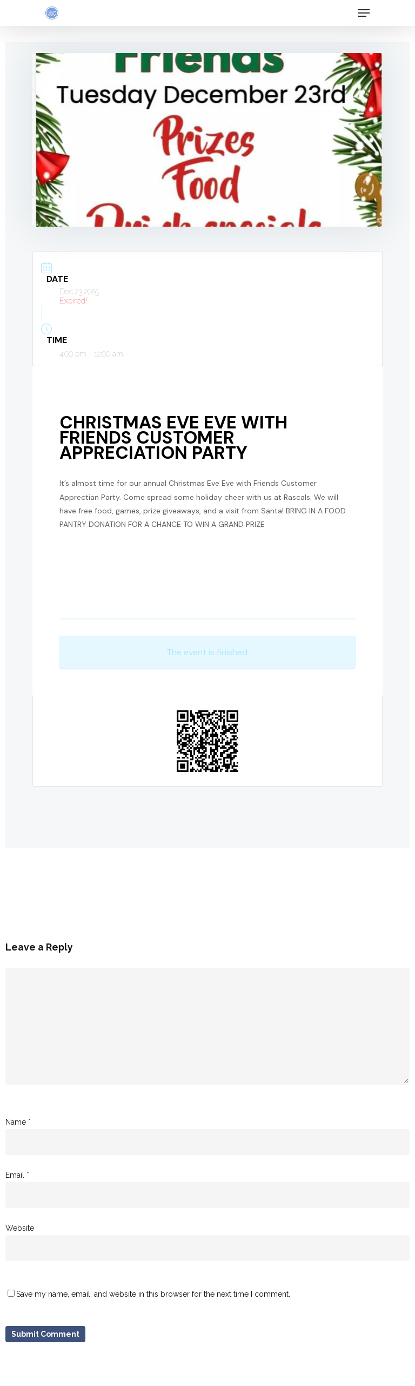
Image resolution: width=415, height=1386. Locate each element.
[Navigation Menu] (364, 13)
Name (18, 1122)
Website (19, 1228)
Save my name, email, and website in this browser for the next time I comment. (153, 1294)
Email (17, 1175)
